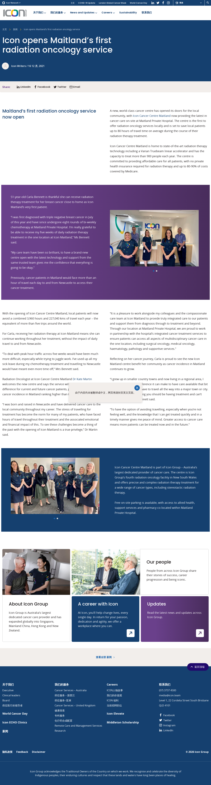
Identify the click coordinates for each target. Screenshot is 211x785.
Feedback (22, 752)
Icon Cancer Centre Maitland (152, 116)
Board (6, 700)
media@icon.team (170, 695)
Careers (108, 13)
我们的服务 (58, 13)
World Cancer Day (138, 3)
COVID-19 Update (86, 3)
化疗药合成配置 (63, 720)
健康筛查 (60, 710)
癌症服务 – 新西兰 (65, 695)
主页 (73, 3)
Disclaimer (38, 752)
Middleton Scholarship (123, 722)
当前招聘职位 (114, 705)
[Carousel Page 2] (156, 271)
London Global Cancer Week (112, 3)
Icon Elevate (115, 713)
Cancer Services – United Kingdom (75, 705)
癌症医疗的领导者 (12, 705)
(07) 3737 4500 (167, 690)
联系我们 (147, 13)
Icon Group (202, 752)
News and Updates (84, 13)
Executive (8, 690)
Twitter (165, 720)
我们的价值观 (114, 695)
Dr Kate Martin (82, 379)
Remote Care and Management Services (78, 725)
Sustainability (128, 13)
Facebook (167, 715)
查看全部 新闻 (105, 657)
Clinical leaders (11, 695)
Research (60, 730)
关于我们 (40, 13)
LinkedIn (166, 730)
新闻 (15, 29)
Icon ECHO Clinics (14, 722)
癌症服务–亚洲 (63, 700)
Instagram (167, 725)
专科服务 (60, 715)
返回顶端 (197, 667)
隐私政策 (7, 752)
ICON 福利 (112, 700)
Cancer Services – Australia (71, 690)
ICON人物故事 (115, 690)
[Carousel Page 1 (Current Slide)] (153, 271)
